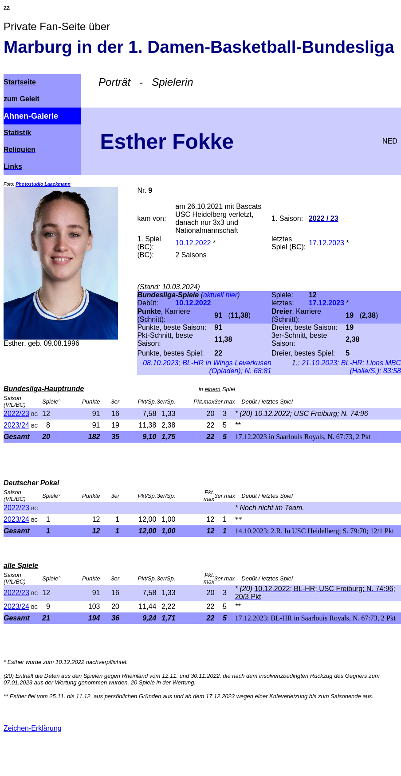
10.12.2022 (193, 243)
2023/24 (16, 425)
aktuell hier (220, 295)
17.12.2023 (326, 243)
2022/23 (16, 413)
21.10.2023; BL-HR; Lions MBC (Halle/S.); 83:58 (351, 367)
